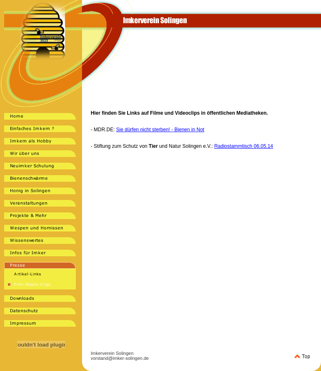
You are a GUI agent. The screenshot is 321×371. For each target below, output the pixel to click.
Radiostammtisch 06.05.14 (243, 146)
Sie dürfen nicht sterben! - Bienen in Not (160, 129)
